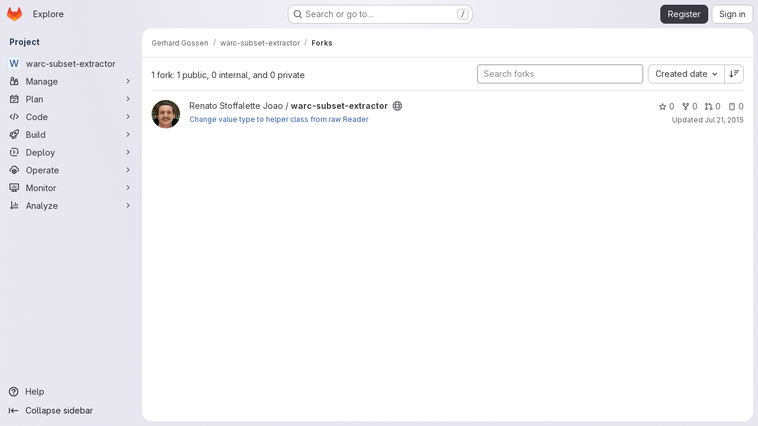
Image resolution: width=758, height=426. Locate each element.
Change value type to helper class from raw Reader (279, 119)
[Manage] (71, 81)
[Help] (71, 391)
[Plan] (71, 99)
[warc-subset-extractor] (71, 63)
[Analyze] (71, 205)
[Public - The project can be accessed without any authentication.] (397, 106)
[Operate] (71, 170)
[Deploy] (71, 152)
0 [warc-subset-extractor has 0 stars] (667, 106)
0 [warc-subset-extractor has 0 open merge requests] (713, 106)
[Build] (71, 134)
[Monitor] (71, 187)
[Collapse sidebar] (71, 410)
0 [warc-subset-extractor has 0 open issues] (736, 106)
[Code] (71, 116)
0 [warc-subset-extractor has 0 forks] (690, 106)
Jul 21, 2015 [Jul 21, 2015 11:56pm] (724, 119)
